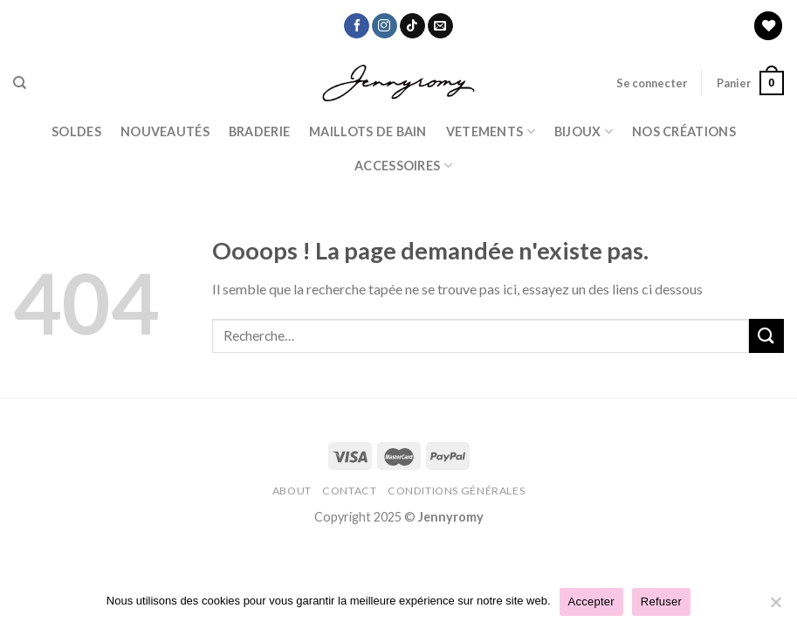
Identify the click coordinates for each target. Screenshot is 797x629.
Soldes (76, 131)
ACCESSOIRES (403, 165)
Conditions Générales (456, 490)
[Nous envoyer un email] (440, 26)
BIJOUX (583, 131)
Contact (349, 490)
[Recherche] (19, 83)
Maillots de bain (368, 131)
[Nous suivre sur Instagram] (384, 26)
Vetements (490, 131)
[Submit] (766, 336)
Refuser (661, 601)
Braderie (259, 131)
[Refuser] (775, 607)
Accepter (591, 601)
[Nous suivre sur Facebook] (356, 26)
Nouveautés (165, 131)
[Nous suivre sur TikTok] (412, 26)
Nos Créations (684, 131)
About (292, 490)
